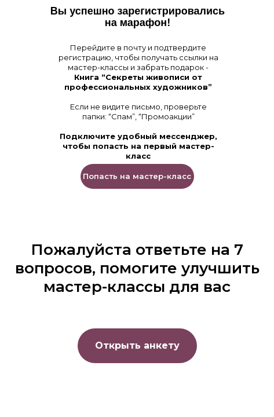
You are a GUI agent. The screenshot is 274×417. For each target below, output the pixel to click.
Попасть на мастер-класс (137, 176)
